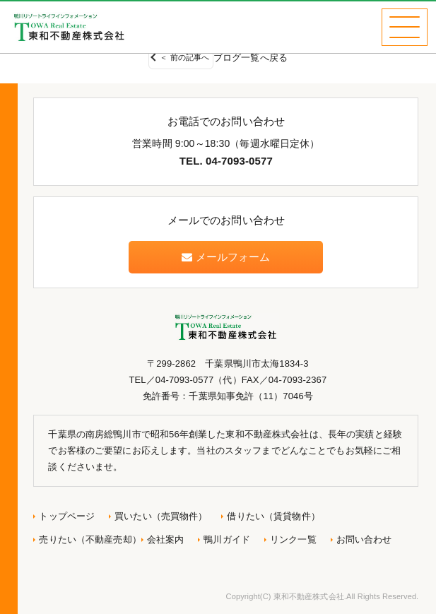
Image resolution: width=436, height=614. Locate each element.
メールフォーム (226, 257)
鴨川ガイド (227, 539)
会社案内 (165, 539)
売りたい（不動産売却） (90, 539)
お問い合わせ (364, 539)
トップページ (67, 516)
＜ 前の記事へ (184, 57)
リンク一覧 (293, 539)
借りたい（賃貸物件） (273, 516)
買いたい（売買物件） (160, 516)
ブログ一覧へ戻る (250, 57)
